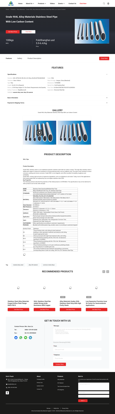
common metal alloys (49, 265)
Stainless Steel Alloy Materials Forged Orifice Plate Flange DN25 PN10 (18, 303)
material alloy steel (18, 265)
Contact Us (39, 389)
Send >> (83, 400)
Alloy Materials (21, 9)
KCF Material (60, 383)
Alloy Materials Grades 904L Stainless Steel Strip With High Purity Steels (70, 303)
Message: (56, 325)
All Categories (61, 389)
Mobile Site (56, 408)
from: (55, 346)
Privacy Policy (65, 408)
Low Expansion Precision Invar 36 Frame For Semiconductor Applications (96, 303)
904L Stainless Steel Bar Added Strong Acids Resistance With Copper (42, 303)
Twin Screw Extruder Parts (64, 386)
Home (7, 9)
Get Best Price (12, 32)
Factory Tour (40, 382)
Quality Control (40, 386)
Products (13, 9)
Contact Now (60, 364)
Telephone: (57, 355)
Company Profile (40, 379)
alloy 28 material (33, 265)
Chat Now (29, 32)
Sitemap (48, 408)
